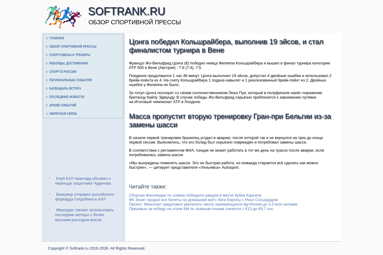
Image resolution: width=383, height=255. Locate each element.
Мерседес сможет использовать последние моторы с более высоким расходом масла (84, 215)
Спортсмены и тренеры (69, 55)
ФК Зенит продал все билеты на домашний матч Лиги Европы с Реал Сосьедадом (203, 199)
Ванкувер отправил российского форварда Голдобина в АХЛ (84, 196)
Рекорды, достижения (68, 63)
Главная (56, 38)
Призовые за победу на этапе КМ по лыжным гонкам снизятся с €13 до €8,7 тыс (201, 208)
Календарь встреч (65, 88)
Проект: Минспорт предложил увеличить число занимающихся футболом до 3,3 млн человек (213, 204)
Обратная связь (63, 113)
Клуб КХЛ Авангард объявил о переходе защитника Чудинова (83, 180)
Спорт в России (63, 71)
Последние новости (66, 97)
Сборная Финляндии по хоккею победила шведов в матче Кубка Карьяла (195, 195)
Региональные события (70, 80)
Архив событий (62, 105)
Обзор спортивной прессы (72, 46)
